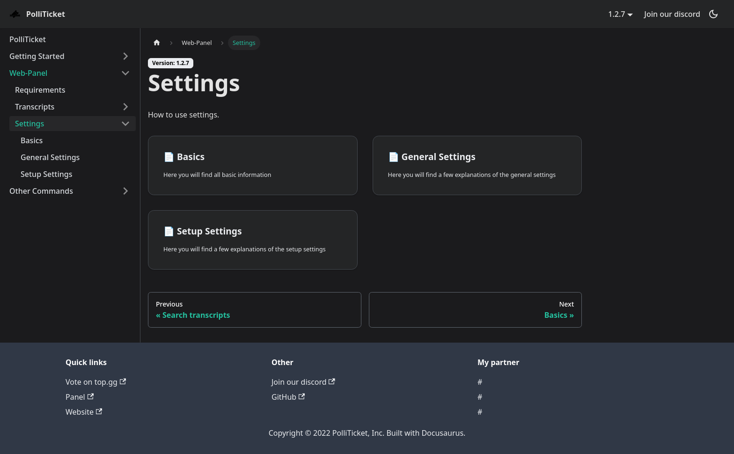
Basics (32, 140)
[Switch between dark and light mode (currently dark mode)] (713, 14)
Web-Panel (28, 73)
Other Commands (41, 191)
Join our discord (672, 14)
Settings (29, 123)
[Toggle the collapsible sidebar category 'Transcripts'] (125, 106)
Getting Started (37, 56)
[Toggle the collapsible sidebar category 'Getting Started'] (125, 56)
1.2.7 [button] (616, 14)
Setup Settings (47, 174)
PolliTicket (27, 39)
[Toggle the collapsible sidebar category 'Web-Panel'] (125, 73)
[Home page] (157, 43)
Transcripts (34, 107)
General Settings (50, 157)
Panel (80, 397)
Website (84, 412)
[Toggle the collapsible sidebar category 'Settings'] (125, 123)
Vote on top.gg (96, 382)
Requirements (40, 90)
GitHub (288, 397)
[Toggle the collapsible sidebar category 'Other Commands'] (125, 190)
